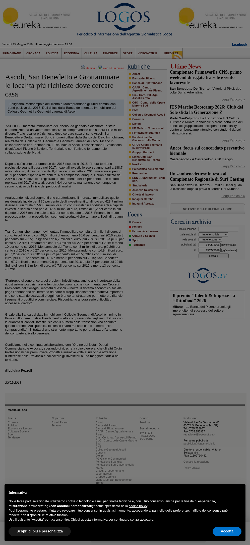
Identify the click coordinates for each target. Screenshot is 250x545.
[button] (239, 492)
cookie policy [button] (138, 506)
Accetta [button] (227, 531)
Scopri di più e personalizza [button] (40, 531)
